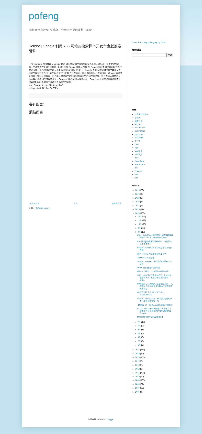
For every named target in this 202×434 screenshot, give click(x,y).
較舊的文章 (117, 203)
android (138, 124)
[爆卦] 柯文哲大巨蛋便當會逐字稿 (151, 254)
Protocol (138, 171)
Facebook (139, 138)
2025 (137, 194)
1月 (139, 345)
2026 (137, 190)
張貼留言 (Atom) (42, 208)
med (136, 158)
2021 (137, 205)
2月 (139, 341)
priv (136, 168)
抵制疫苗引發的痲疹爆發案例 (150, 317)
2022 (137, 202)
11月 (140, 220)
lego (136, 148)
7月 (139, 322)
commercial (140, 131)
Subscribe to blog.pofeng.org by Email (149, 42)
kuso (137, 144)
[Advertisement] (75, 193)
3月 (139, 337)
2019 (137, 209)
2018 (137, 213)
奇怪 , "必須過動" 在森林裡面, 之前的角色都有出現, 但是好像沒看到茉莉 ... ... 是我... (155, 277)
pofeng (44, 15)
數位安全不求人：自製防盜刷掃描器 (153, 271)
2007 (137, 388)
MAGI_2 (138, 154)
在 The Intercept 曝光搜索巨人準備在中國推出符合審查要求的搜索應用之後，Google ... (155, 310)
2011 (137, 373)
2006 (137, 392)
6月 (139, 326)
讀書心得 (139, 121)
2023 (137, 198)
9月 (139, 228)
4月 (139, 333)
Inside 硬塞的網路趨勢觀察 (149, 268)
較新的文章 (34, 203)
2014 (137, 361)
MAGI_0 (138, 151)
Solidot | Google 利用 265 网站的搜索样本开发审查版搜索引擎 (154, 299)
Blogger (110, 419)
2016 (137, 353)
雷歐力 (138, 118)
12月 (140, 216)
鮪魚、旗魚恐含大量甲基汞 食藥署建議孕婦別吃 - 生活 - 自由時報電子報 (155, 236)
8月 (139, 232)
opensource (140, 164)
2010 (137, 376)
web (136, 174)
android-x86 (140, 128)
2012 (137, 369)
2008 (137, 384)
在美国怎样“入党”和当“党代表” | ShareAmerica (150, 293)
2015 (137, 357)
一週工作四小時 (141, 114)
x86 (136, 178)
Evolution (139, 134)
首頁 (76, 203)
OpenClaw (139, 161)
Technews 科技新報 (145, 258)
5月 (139, 329)
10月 (140, 224)
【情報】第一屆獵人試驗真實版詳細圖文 (155, 305)
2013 (137, 365)
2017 (137, 350)
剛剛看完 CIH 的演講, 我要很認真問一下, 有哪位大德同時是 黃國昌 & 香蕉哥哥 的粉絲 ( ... (155, 286)
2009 (137, 380)
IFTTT (137, 141)
